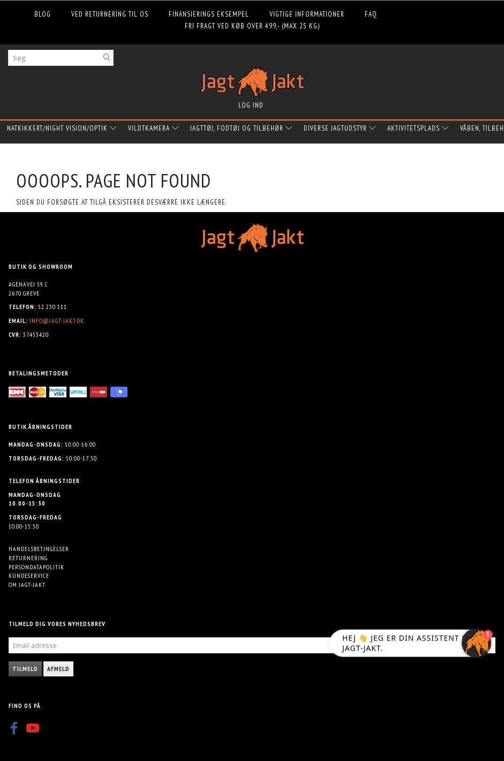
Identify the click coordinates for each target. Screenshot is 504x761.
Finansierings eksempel (209, 14)
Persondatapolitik (36, 567)
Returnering (28, 558)
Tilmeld (25, 669)
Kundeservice (29, 575)
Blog (42, 14)
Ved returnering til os (109, 14)
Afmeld (58, 669)
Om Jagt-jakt (27, 585)
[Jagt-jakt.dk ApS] (252, 79)
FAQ (371, 14)
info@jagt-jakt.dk (56, 321)
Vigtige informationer (306, 14)
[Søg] (107, 57)
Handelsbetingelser (39, 549)
